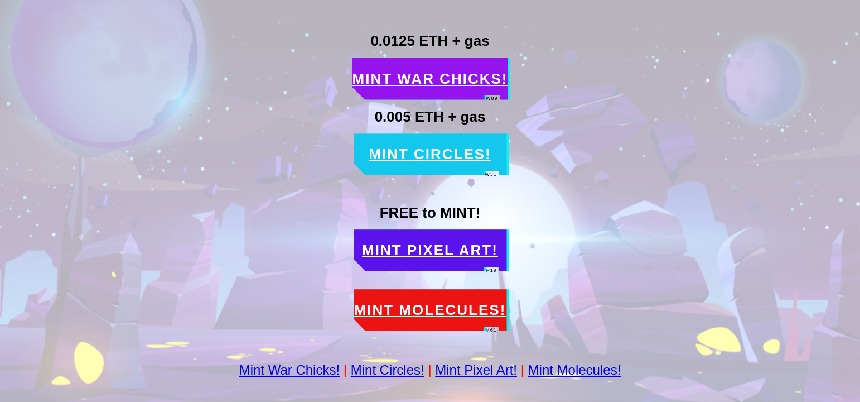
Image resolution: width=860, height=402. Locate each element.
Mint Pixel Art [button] (430, 250)
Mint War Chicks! (289, 369)
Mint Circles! (387, 369)
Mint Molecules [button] (430, 310)
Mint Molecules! (574, 369)
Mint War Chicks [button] (430, 79)
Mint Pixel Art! (476, 369)
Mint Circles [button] (434, 154)
